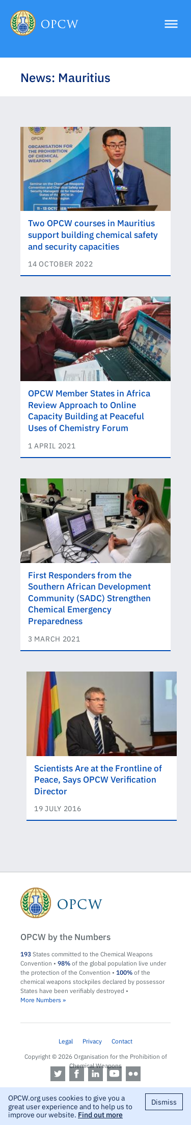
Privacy (92, 1041)
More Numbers (40, 1000)
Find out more (100, 1114)
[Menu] (171, 24)
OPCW (95, 903)
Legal (66, 1041)
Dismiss (164, 1101)
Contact (122, 1041)
